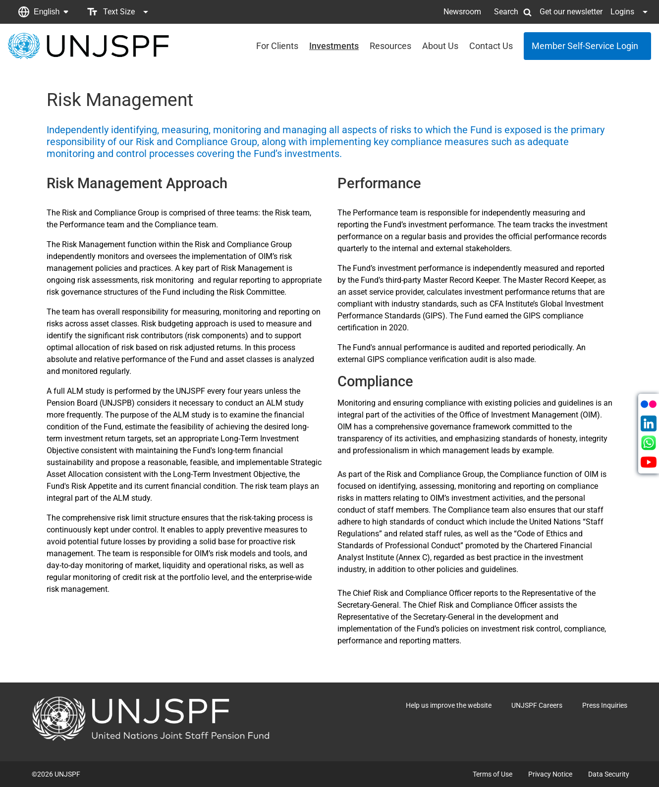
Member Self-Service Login (585, 46)
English (46, 11)
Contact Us (491, 46)
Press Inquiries (604, 705)
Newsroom (462, 11)
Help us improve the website (449, 705)
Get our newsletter (571, 11)
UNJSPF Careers (536, 705)
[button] (43, 12)
